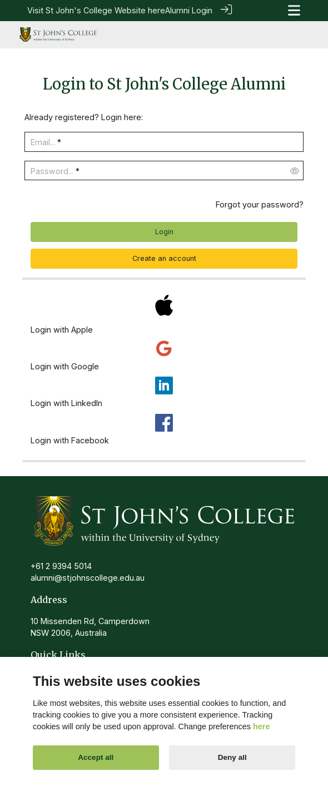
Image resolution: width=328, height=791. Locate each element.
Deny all (232, 757)
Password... (52, 170)
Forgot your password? (260, 204)
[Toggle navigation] (294, 10)
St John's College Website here (105, 10)
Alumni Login (188, 10)
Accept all (95, 757)
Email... (43, 141)
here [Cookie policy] (261, 726)
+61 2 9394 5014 (61, 565)
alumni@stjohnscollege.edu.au (88, 577)
